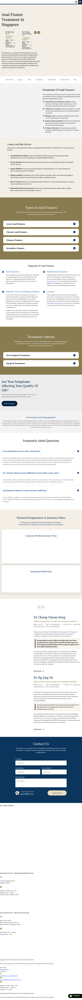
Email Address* (20, 768)
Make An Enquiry (9, 403)
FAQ (75, 79)
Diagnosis (39, 79)
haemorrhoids (58, 303)
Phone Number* (47, 768)
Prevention (64, 79)
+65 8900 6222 (13, 975)
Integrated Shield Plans (41, 571)
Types (29, 79)
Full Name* (18, 759)
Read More (39, 671)
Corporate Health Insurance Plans (41, 535)
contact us (3, 971)
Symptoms (9, 79)
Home (2, 969)
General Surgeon (52, 281)
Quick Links (3, 967)
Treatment (51, 79)
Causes (20, 79)
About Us (6, 969)
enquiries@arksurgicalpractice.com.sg (10, 979)
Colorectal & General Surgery (10, 37)
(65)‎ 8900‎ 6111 (27, 793)
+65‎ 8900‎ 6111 (4, 975)
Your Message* (20, 777)
